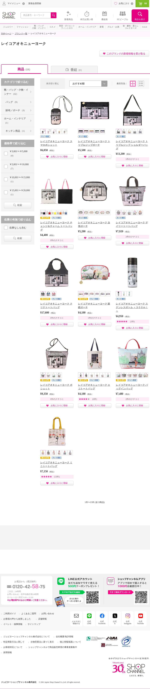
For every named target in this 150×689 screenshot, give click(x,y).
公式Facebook (102, 622)
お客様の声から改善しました (17, 619)
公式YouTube (140, 622)
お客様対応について (12, 647)
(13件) (57, 477)
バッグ (12, 102)
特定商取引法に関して (13, 642)
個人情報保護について (70, 642)
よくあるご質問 (28, 613)
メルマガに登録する (76, 622)
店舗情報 (42, 619)
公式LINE (89, 622)
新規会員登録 (34, 3)
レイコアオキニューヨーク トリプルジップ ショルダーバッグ (132, 145)
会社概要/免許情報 (64, 636)
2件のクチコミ (132, 237)
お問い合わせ (47, 613)
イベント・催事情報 (12, 624)
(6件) (94, 399)
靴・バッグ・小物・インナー (16, 91)
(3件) (132, 321)
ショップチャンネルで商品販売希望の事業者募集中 (52, 647)
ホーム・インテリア (15, 120)
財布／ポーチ (16, 110)
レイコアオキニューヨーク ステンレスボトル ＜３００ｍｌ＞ (132, 307)
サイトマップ (34, 624)
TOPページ (6, 34)
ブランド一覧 (21, 34)
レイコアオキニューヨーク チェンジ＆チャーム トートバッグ (56, 226)
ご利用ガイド (9, 613)
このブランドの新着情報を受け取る (126, 53)
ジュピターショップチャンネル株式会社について (26, 636)
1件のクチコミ (132, 159)
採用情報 (7, 652)
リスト (141, 84)
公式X (115, 622)
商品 (24, 69)
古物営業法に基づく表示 (42, 642)
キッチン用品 (16, 131)
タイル (133, 84)
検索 (19, 205)
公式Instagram (127, 622)
